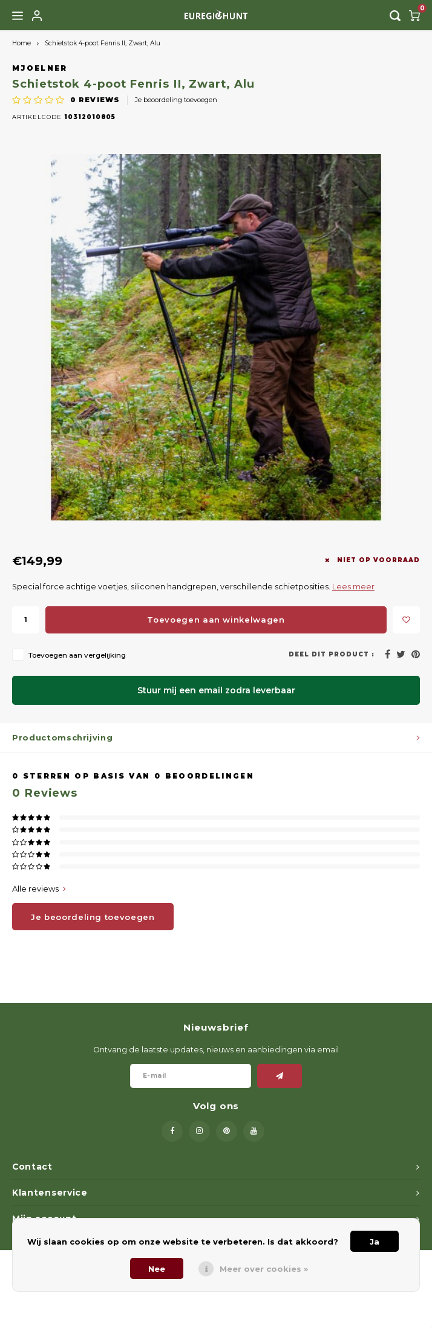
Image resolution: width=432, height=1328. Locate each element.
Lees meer (353, 586)
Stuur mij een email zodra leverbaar (216, 690)
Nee (156, 1269)
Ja (374, 1241)
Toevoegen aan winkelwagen (215, 619)
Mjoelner (40, 68)
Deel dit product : (332, 654)
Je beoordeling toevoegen (176, 100)
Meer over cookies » (264, 1269)
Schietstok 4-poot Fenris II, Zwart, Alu (102, 43)
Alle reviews (39, 888)
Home (21, 43)
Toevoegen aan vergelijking (77, 655)
